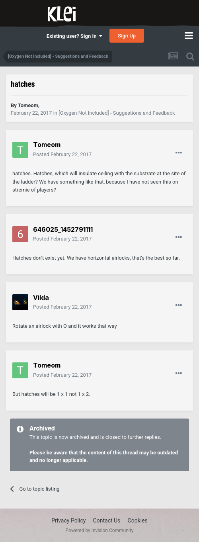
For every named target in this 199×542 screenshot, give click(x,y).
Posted (62, 154)
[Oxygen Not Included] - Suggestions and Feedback (117, 113)
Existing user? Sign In (74, 36)
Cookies (138, 520)
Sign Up (127, 36)
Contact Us (107, 520)
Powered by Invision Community (100, 530)
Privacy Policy (68, 520)
